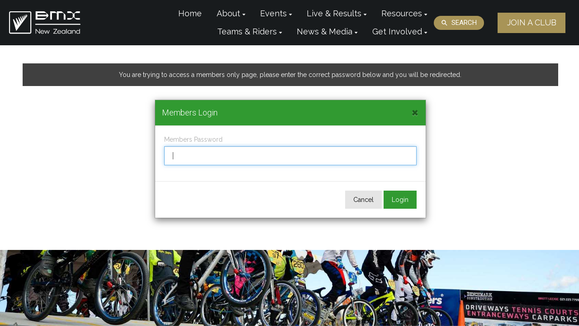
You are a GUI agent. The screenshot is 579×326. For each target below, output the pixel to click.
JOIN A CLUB (531, 22)
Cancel (363, 199)
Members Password (193, 139)
